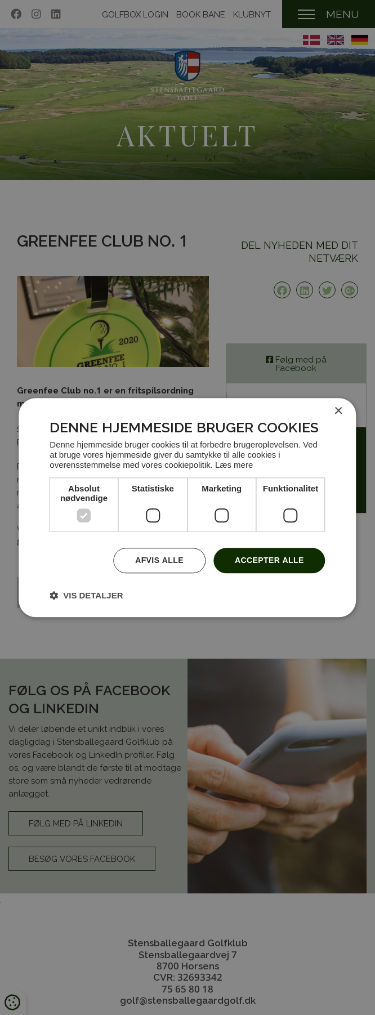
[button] (86, 595)
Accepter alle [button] (269, 560)
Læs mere (234, 464)
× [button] (338, 411)
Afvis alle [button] (159, 560)
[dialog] (187, 507)
